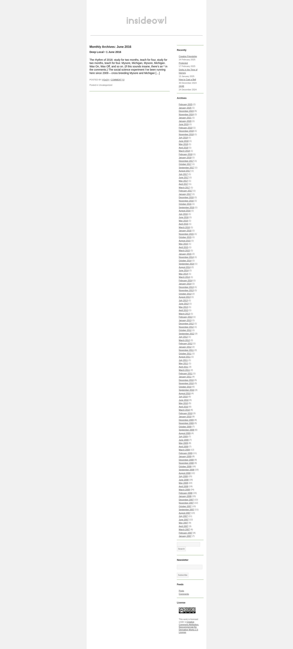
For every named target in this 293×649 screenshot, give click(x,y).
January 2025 (185, 108)
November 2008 (186, 463)
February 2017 (185, 191)
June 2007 (183, 519)
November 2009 (186, 423)
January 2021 (185, 118)
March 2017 (184, 187)
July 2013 (183, 300)
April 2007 (183, 526)
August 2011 (185, 357)
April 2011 (183, 367)
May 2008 (183, 483)
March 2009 (184, 450)
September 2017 (186, 167)
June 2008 (183, 480)
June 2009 (183, 440)
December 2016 (186, 197)
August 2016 (185, 211)
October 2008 (185, 466)
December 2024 (186, 111)
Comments (184, 594)
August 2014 (185, 267)
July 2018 (183, 137)
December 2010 (186, 380)
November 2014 (186, 257)
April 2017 (183, 184)
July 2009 (183, 436)
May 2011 (183, 363)
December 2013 (186, 287)
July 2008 (183, 476)
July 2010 (183, 396)
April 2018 (183, 147)
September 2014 (186, 264)
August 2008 (185, 473)
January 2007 (185, 536)
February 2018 (185, 154)
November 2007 (186, 503)
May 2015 (183, 244)
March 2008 (184, 489)
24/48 (181, 86)
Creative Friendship (188, 56)
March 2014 (184, 277)
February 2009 (185, 453)
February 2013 (185, 317)
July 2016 (183, 214)
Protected (183, 63)
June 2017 (183, 177)
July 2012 (183, 337)
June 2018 (183, 141)
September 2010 (186, 390)
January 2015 (185, 254)
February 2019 (185, 128)
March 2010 (184, 410)
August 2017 (185, 171)
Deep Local (96, 52)
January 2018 (185, 157)
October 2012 (185, 330)
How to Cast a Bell (187, 79)
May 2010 (183, 403)
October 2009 (185, 426)
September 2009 (186, 430)
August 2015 (185, 240)
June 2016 (183, 217)
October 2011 (185, 353)
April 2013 (183, 310)
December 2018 (186, 131)
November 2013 (186, 290)
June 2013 (183, 303)
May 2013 (183, 307)
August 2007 (185, 513)
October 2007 (185, 506)
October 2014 (185, 260)
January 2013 (185, 320)
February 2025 (185, 104)
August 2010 (185, 393)
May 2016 (183, 221)
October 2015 (185, 237)
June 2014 (183, 270)
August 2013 (185, 297)
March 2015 (184, 250)
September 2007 (186, 509)
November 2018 (186, 134)
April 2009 (183, 446)
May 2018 (183, 144)
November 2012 (186, 327)
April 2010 (183, 407)
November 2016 (186, 201)
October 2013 (185, 294)
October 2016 (185, 204)
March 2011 (184, 370)
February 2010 (185, 413)
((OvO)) (105, 80)
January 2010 (185, 416)
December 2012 (186, 323)
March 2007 (184, 529)
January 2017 (185, 194)
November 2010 (186, 383)
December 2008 (186, 460)
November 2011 (186, 350)
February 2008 (185, 493)
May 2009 (183, 443)
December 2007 (186, 500)
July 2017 (183, 174)
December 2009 (186, 420)
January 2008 (185, 496)
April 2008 (183, 486)
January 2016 (185, 230)
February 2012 (185, 343)
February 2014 (185, 280)
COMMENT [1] (117, 80)
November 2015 (186, 234)
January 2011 (185, 377)
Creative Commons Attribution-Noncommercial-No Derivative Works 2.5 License (189, 627)
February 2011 (185, 373)
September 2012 (186, 333)
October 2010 (185, 387)
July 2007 (183, 516)
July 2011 (183, 360)
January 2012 (185, 347)
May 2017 (183, 181)
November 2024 (186, 114)
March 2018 (184, 151)
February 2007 (185, 533)
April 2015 (183, 247)
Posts (181, 591)
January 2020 (185, 121)
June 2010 (183, 400)
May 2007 (183, 523)
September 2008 (186, 470)
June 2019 (183, 124)
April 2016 (183, 224)
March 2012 (184, 340)
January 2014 (185, 284)
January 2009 (185, 456)
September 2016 (186, 207)
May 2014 (183, 274)
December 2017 (186, 161)
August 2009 (185, 433)
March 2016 (184, 227)
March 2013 (184, 314)
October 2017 (185, 164)
